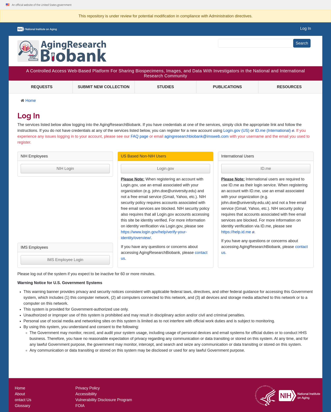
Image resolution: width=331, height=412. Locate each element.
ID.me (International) (273, 130)
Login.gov (165, 168)
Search (302, 43)
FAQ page (139, 136)
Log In (305, 28)
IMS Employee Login (65, 260)
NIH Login (65, 168)
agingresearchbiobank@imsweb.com (196, 136)
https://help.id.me (236, 232)
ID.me (266, 168)
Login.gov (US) (236, 130)
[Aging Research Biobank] (61, 51)
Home (28, 100)
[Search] (255, 43)
